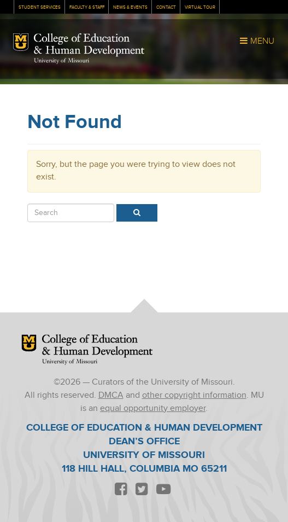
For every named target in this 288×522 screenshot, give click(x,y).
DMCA (111, 395)
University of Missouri (62, 61)
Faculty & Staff (86, 7)
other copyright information (194, 395)
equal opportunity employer (152, 408)
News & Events (130, 7)
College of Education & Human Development (89, 45)
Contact (166, 7)
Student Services (40, 7)
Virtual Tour (200, 7)
